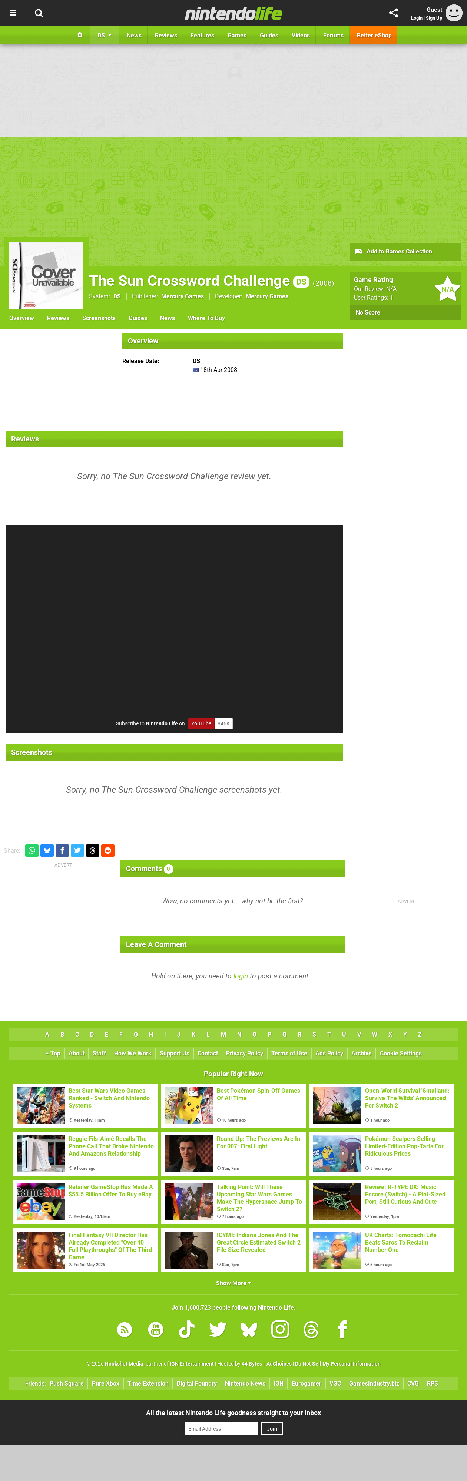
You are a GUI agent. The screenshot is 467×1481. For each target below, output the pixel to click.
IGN (279, 1383)
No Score (368, 312)
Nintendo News (245, 1383)
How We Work (133, 1053)
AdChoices (278, 1364)
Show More (233, 1283)
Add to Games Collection (393, 252)
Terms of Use (289, 1053)
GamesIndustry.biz (374, 1383)
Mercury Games (182, 296)
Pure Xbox (105, 1383)
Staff (99, 1053)
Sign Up (434, 18)
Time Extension (148, 1383)
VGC (335, 1383)
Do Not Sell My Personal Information (338, 1364)
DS (117, 296)
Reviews (58, 318)
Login (417, 18)
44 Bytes (252, 1364)
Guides (138, 318)
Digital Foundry (197, 1383)
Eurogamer (306, 1383)
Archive (361, 1053)
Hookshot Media (124, 1364)
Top (53, 1053)
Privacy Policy (244, 1053)
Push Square (67, 1383)
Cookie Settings (401, 1053)
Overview (21, 318)
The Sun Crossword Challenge (199, 280)
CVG (413, 1383)
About (77, 1053)
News (167, 318)
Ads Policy (329, 1053)
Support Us (174, 1053)
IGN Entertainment (192, 1364)
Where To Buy (206, 318)
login (241, 976)
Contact (208, 1053)
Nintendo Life (162, 724)
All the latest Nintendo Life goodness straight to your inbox (233, 1413)
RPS (432, 1383)
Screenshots (99, 318)
